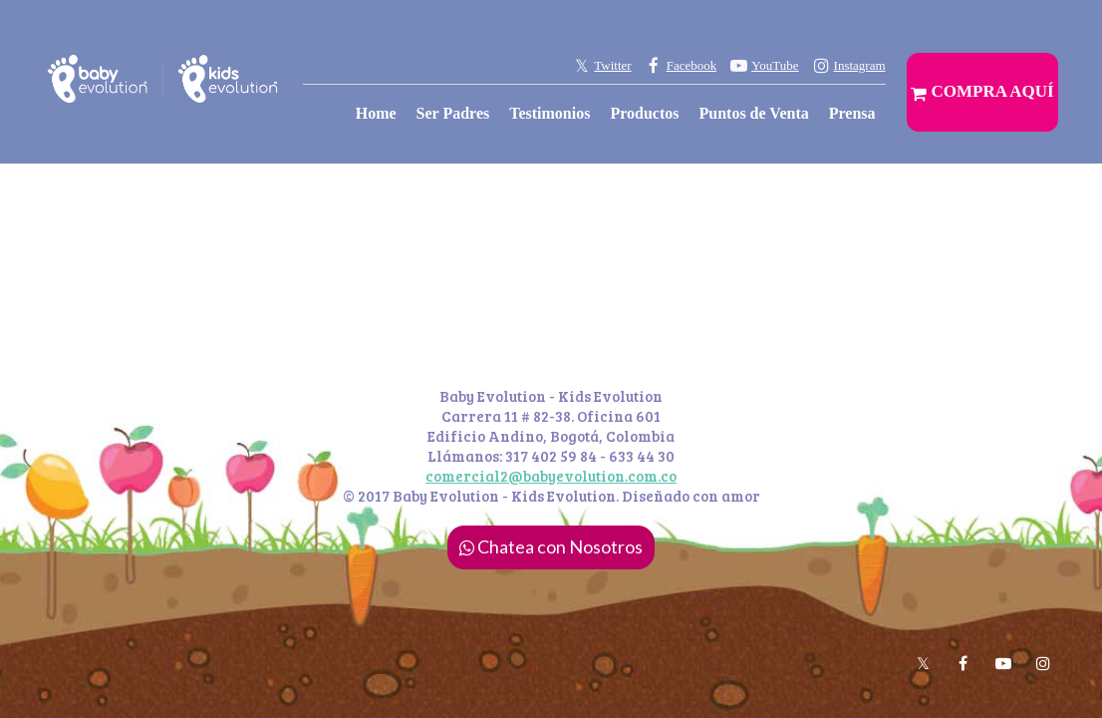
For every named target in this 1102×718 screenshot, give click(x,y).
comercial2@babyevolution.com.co (551, 476)
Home (376, 113)
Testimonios (549, 113)
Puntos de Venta (753, 113)
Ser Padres (453, 113)
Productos (644, 113)
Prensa (852, 113)
